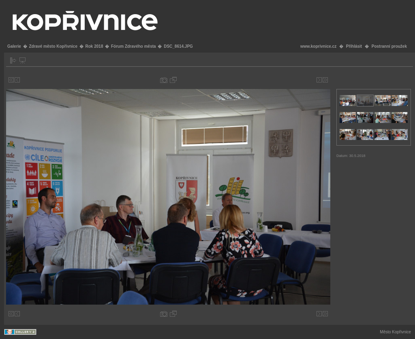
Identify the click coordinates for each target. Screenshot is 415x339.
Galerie (14, 46)
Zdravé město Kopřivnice (53, 46)
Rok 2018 (94, 46)
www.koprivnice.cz (318, 46)
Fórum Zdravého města (133, 46)
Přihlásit (354, 46)
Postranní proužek (389, 46)
